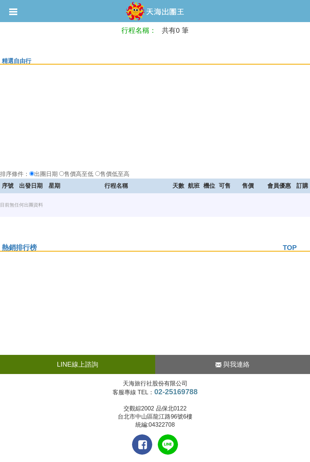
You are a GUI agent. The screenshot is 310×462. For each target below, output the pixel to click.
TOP (290, 247)
